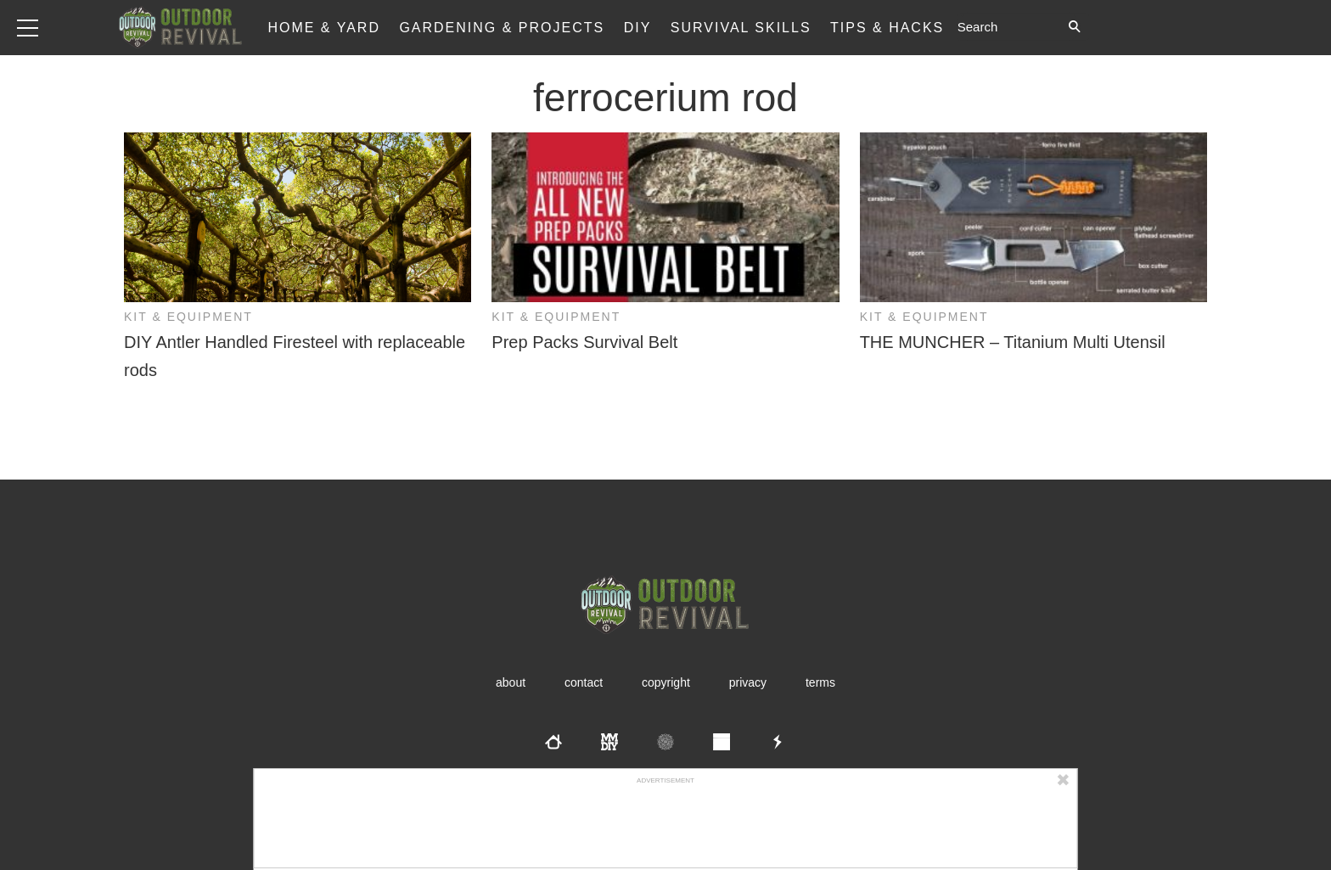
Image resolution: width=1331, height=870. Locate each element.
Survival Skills (741, 27)
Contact (583, 682)
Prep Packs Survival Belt (584, 342)
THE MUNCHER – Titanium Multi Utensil (1012, 342)
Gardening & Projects (501, 27)
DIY (638, 27)
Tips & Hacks (887, 27)
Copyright (666, 682)
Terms (820, 682)
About (510, 682)
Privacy (748, 682)
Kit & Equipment (188, 317)
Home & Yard (323, 27)
